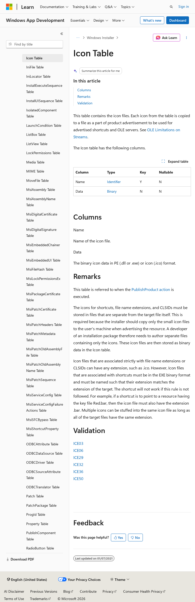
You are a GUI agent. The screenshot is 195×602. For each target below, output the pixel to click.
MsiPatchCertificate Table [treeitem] (41, 312)
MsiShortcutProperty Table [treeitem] (42, 431)
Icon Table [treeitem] (34, 58)
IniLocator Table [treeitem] (38, 76)
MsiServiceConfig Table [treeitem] (43, 395)
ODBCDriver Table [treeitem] (40, 462)
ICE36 (78, 471)
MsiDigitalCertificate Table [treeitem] (41, 217)
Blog (66, 591)
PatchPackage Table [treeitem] (41, 505)
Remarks (83, 96)
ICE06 (78, 450)
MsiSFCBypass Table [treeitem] (41, 419)
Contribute (88, 591)
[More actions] (186, 38)
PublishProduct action (151, 289)
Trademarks (39, 598)
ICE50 (78, 478)
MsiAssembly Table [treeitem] (40, 189)
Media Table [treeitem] (35, 162)
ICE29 (78, 457)
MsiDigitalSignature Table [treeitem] (41, 232)
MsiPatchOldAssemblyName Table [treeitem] (43, 367)
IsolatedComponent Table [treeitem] (41, 113)
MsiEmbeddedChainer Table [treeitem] (43, 247)
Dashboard (177, 20)
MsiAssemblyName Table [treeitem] (40, 201)
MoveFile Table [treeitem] (37, 180)
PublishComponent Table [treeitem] (41, 535)
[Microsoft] (9, 7)
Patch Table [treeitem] (35, 496)
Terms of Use (14, 598)
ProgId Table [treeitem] (35, 514)
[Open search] (171, 6)
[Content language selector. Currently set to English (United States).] (27, 580)
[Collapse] (61, 33)
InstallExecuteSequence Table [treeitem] (44, 88)
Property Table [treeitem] (37, 523)
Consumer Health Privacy (142, 591)
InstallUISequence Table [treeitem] (44, 100)
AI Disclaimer (14, 591)
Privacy (108, 591)
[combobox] (34, 44)
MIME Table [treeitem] (35, 171)
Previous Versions (43, 591)
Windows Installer (100, 37)
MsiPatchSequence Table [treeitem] (41, 382)
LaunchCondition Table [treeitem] (43, 125)
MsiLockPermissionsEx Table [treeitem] (43, 281)
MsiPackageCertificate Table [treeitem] (43, 297)
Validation (84, 103)
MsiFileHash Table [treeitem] (39, 269)
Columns (84, 90)
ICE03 (78, 443)
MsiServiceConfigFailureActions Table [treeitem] (44, 407)
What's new (152, 20)
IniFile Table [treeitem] (35, 67)
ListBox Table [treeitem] (36, 134)
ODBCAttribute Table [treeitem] (42, 444)
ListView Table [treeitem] (36, 143)
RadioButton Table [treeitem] (40, 548)
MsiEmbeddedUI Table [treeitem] (43, 260)
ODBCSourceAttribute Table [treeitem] (43, 474)
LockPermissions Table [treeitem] (43, 152)
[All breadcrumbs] (77, 38)
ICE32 (78, 464)
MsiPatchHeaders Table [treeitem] (44, 324)
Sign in (183, 6)
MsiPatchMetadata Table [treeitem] (40, 336)
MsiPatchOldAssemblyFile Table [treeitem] (44, 352)
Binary (112, 191)
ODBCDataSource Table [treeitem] (44, 453)
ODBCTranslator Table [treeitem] (42, 487)
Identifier (114, 181)
